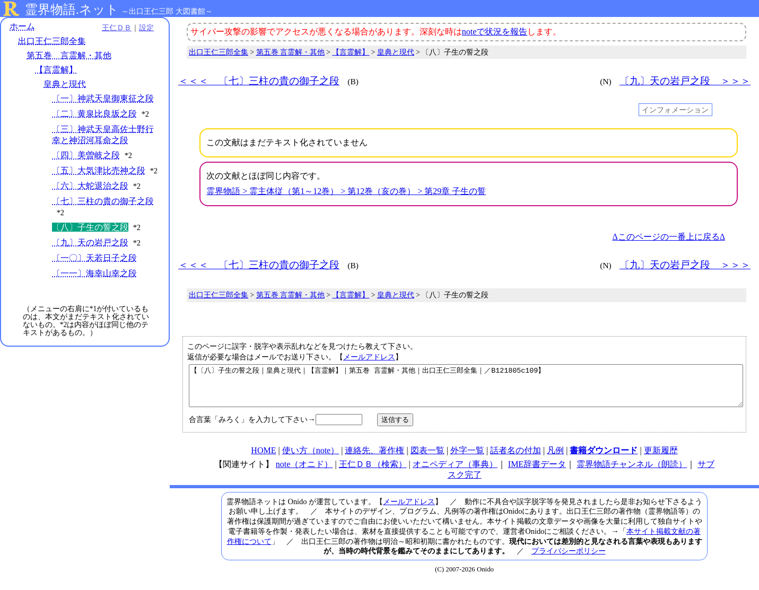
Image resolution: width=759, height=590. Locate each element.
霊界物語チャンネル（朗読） (632, 472)
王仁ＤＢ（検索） (373, 472)
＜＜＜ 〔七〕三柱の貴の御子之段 (258, 80)
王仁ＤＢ (117, 27)
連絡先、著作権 (374, 458)
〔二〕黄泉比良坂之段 (94, 113)
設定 (146, 27)
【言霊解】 (56, 69)
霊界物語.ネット (72, 9)
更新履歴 (661, 458)
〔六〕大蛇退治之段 (90, 185)
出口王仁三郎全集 (52, 41)
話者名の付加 (515, 458)
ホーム (22, 26)
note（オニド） (304, 472)
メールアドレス (369, 357)
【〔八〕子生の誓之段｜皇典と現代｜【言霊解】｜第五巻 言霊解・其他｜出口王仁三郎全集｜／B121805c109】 (466, 389)
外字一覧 (467, 458)
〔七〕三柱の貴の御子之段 (103, 201)
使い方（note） (310, 458)
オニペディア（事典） (455, 472)
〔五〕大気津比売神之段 (98, 170)
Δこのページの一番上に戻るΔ (668, 236)
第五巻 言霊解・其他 (69, 55)
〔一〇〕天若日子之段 (94, 257)
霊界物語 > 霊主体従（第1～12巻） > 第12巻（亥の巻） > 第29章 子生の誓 (346, 191)
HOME (263, 458)
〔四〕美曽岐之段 (86, 155)
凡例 (555, 458)
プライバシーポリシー (568, 558)
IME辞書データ (537, 472)
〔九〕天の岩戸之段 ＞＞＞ (685, 80)
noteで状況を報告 (495, 31)
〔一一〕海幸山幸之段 (94, 273)
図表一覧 (427, 458)
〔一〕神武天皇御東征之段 (103, 98)
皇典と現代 (64, 84)
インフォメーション (675, 109)
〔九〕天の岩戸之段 (90, 242)
